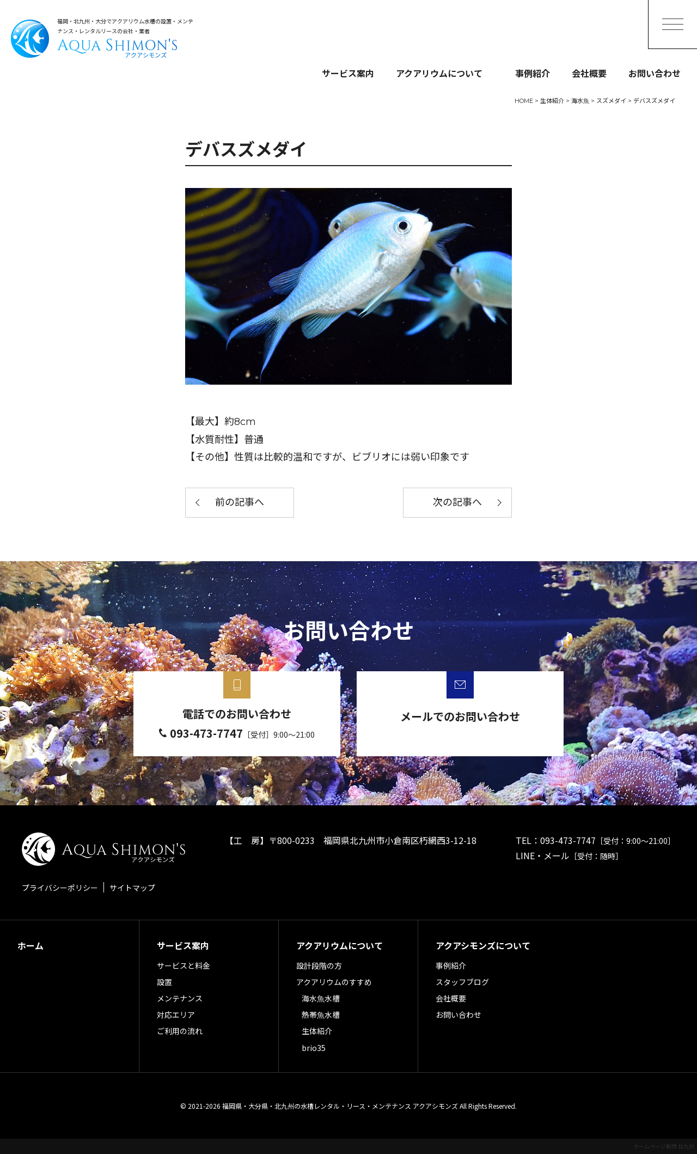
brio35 (314, 1047)
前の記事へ (239, 502)
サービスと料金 (183, 965)
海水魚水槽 (321, 998)
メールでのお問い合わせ (460, 716)
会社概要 (589, 73)
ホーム (30, 945)
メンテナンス (180, 998)
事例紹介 (532, 73)
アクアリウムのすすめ (334, 981)
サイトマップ (132, 887)
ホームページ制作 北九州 (663, 1146)
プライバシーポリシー (60, 887)
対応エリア (176, 1014)
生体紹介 (317, 1030)
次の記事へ (457, 502)
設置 (164, 981)
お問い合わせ (654, 73)
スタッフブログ (462, 981)
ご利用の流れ (180, 1030)
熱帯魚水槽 (321, 1014)
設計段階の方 (319, 965)
